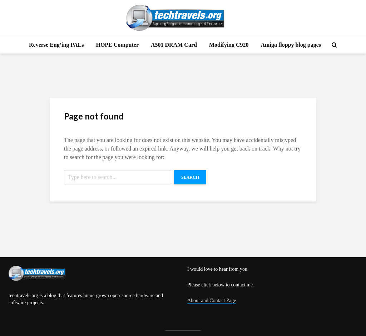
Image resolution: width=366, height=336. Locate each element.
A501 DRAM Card (174, 45)
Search (190, 177)
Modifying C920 (229, 45)
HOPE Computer (117, 45)
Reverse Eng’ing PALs (56, 45)
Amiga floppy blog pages (291, 45)
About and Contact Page (211, 300)
